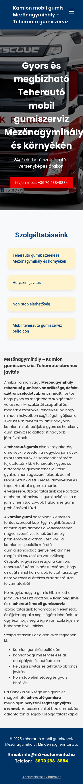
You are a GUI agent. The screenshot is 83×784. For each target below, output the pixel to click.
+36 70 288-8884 (50, 761)
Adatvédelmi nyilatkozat (41, 777)
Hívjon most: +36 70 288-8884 (41, 182)
